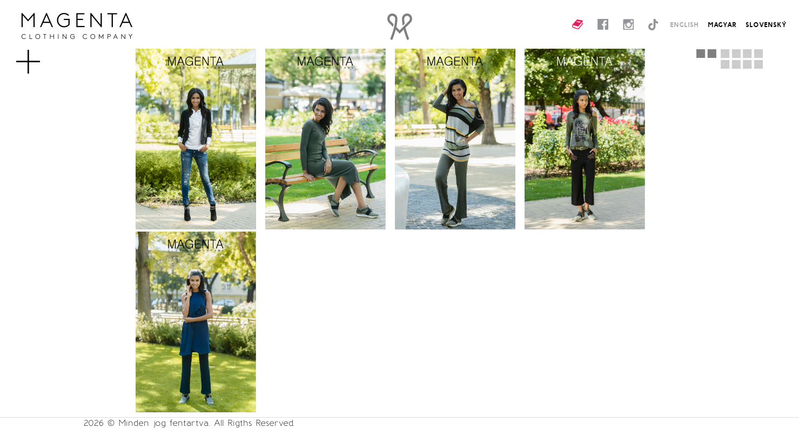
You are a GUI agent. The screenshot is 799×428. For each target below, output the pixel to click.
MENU (45, 56)
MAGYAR (722, 24)
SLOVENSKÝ (766, 24)
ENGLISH (684, 24)
